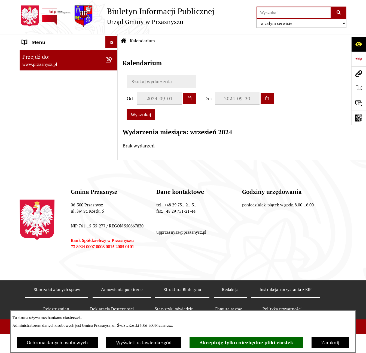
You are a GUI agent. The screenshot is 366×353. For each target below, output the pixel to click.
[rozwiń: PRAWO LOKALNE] (113, 67)
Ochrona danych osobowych (57, 342)
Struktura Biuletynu (182, 289)
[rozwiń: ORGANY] (113, 55)
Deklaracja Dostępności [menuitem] (47, 128)
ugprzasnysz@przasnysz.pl (181, 232)
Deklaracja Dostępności (112, 309)
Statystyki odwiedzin (174, 309)
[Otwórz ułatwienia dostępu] (358, 44)
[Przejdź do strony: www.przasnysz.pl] (358, 73)
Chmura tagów (228, 309)
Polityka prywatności (282, 309)
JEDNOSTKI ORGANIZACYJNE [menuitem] (54, 103)
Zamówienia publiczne (122, 289)
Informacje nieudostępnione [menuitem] (53, 91)
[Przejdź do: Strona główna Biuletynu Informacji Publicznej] (124, 41)
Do (207, 98)
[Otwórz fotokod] (358, 118)
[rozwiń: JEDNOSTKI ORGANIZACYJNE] (113, 104)
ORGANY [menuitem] (32, 54)
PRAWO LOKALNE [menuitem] (42, 67)
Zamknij (330, 342)
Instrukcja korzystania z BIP (286, 289)
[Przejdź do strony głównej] (117, 16)
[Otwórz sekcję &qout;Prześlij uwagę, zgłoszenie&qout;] (358, 103)
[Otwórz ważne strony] (358, 88)
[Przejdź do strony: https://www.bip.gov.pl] (358, 59)
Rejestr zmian (56, 309)
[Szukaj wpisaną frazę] (338, 13)
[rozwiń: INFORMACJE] (113, 79)
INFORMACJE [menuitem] (36, 79)
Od (130, 98)
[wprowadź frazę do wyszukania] (294, 13)
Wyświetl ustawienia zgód (144, 342)
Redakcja (230, 289)
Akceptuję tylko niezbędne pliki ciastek (246, 342)
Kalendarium (142, 41)
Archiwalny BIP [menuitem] (38, 116)
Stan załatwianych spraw (57, 289)
